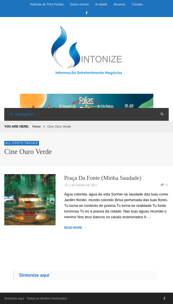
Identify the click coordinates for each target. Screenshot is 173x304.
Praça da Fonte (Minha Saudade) (102, 178)
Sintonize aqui (34, 275)
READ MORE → (75, 227)
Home (36, 126)
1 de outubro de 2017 (80, 185)
